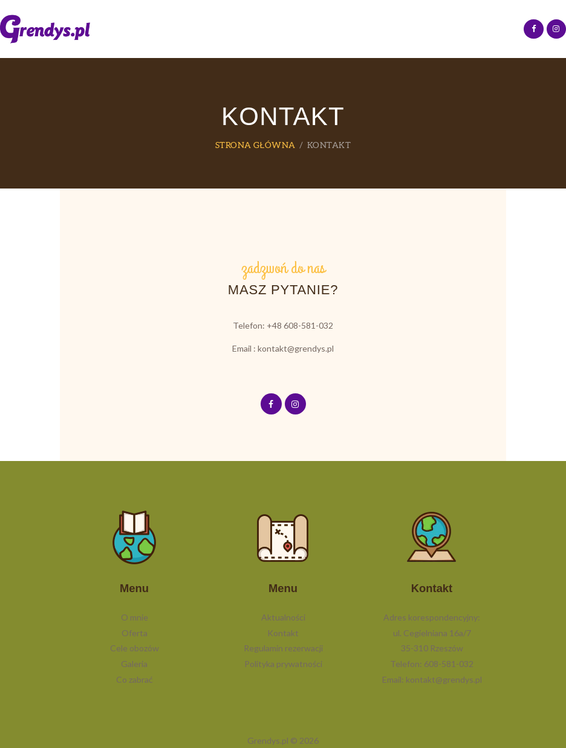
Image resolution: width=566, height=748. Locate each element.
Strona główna (255, 145)
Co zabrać (134, 679)
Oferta (135, 633)
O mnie (134, 617)
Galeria (134, 664)
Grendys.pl (267, 740)
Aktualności (283, 617)
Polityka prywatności (283, 664)
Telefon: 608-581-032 (431, 664)
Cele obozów (134, 648)
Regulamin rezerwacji (283, 648)
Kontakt (283, 633)
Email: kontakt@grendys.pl (432, 679)
